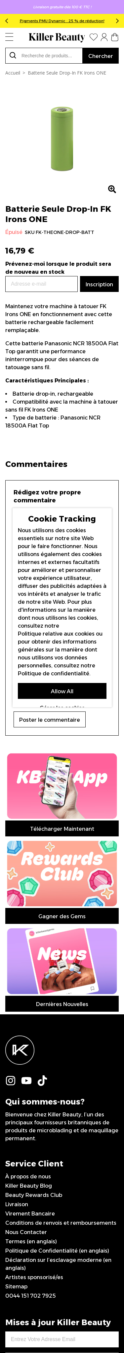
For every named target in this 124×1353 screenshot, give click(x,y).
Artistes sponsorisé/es (34, 1070)
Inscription (62, 1154)
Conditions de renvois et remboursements (60, 1016)
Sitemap (16, 1079)
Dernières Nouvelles (62, 797)
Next (116, 21)
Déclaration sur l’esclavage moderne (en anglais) (58, 1057)
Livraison (16, 997)
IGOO (62, 1325)
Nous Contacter (26, 1025)
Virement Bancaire (30, 1006)
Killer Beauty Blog (28, 979)
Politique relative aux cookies (56, 634)
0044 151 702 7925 (30, 1089)
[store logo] (57, 37)
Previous (8, 21)
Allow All (62, 691)
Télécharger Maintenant (62, 760)
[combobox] (44, 56)
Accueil (12, 73)
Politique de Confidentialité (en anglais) (57, 1044)
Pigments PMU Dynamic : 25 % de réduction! (62, 21)
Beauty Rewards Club (33, 988)
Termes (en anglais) (31, 1034)
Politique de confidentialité (53, 673)
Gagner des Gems (62, 778)
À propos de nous (28, 969)
